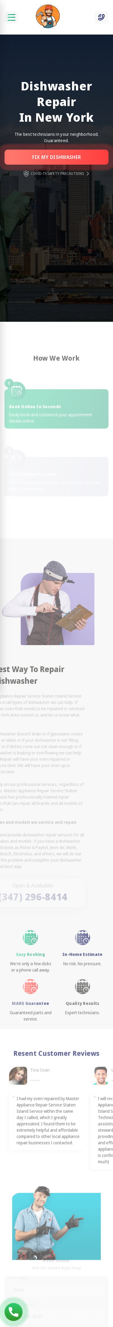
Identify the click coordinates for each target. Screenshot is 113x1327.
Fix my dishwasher (56, 157)
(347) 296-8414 (14, 1312)
